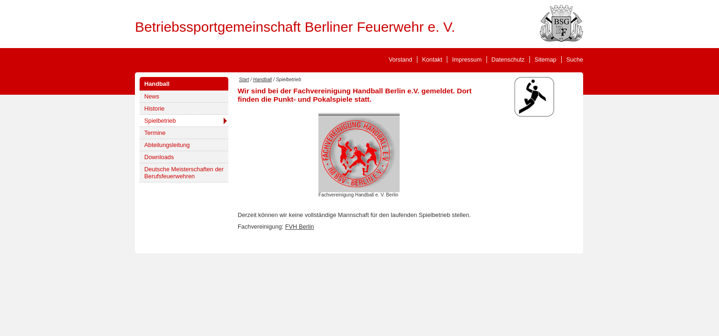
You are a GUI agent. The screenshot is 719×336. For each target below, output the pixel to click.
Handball (156, 83)
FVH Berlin (299, 226)
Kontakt (432, 59)
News (151, 96)
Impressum (466, 59)
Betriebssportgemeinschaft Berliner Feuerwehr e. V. (295, 27)
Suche (574, 59)
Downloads (159, 157)
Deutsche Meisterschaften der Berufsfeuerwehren (184, 173)
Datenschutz (508, 59)
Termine (155, 132)
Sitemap (546, 59)
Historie (154, 108)
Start (244, 79)
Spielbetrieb (160, 120)
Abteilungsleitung (167, 144)
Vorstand (400, 59)
